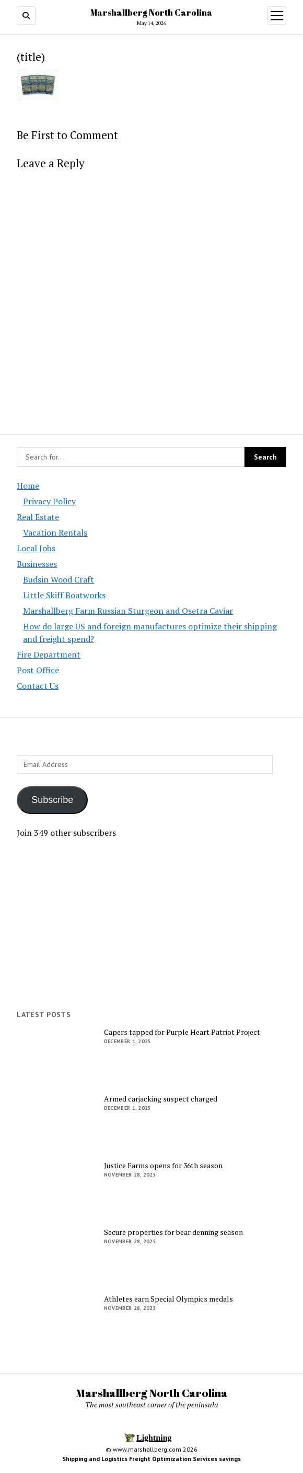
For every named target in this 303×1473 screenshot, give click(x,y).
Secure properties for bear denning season (173, 1232)
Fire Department (48, 654)
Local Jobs (36, 548)
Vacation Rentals (55, 532)
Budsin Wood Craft (58, 579)
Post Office (38, 670)
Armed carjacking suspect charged (160, 1099)
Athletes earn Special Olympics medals (168, 1299)
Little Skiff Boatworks (64, 595)
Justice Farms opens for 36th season (163, 1165)
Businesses (37, 564)
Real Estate (38, 517)
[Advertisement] (151, 924)
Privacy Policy (49, 501)
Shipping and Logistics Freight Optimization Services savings (151, 1459)
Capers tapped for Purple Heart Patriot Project (182, 1032)
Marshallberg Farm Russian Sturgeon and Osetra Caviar (128, 610)
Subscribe (52, 800)
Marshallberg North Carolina (151, 12)
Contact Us (38, 685)
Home (28, 485)
